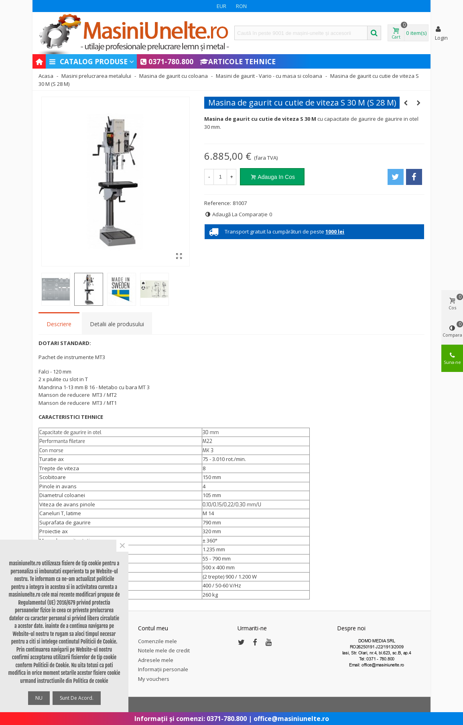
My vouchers (153, 678)
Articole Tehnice (238, 61)
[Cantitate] (220, 177)
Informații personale (163, 669)
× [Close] (122, 546)
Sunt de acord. (76, 698)
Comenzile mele (157, 641)
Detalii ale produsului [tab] (117, 324)
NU (39, 698)
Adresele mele (155, 660)
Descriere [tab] (59, 324)
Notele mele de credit (164, 650)
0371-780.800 (166, 61)
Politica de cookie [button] (90, 681)
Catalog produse (88, 61)
